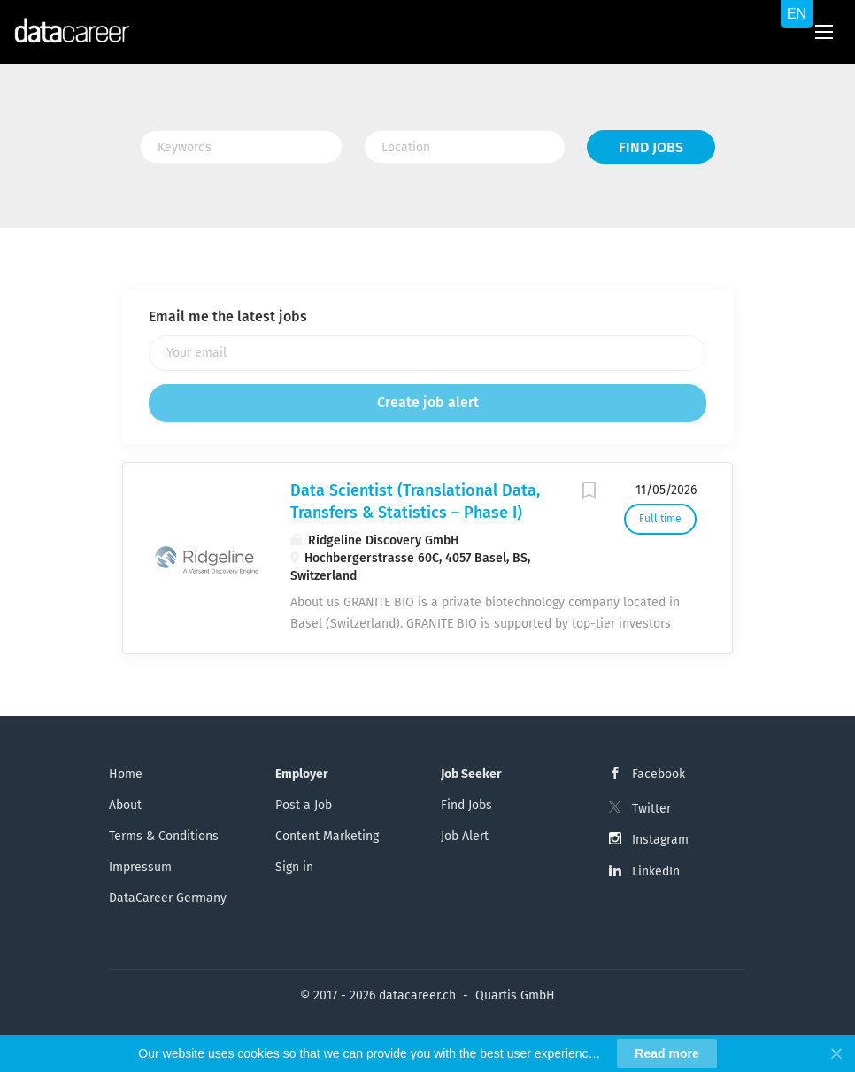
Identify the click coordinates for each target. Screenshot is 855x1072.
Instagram (660, 839)
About (125, 805)
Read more (666, 1053)
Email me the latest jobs (228, 316)
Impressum (140, 867)
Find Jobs (651, 147)
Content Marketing (327, 836)
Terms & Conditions (164, 836)
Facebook (658, 774)
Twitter (651, 808)
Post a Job (303, 805)
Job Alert (465, 836)
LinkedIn (656, 871)
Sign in (294, 867)
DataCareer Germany (168, 898)
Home (125, 774)
